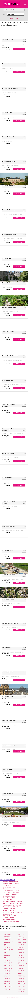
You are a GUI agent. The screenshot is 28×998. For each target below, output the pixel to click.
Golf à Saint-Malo (7, 899)
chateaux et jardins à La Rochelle (7, 975)
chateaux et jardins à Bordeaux (7, 944)
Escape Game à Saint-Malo (10, 898)
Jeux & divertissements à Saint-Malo (12, 901)
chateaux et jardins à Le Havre (21, 934)
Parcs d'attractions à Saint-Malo (11, 907)
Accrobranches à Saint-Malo (10, 881)
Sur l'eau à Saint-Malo (9, 919)
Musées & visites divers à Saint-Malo (12, 903)
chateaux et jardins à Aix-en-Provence (22, 967)
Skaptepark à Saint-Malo (9, 914)
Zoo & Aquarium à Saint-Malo (11, 921)
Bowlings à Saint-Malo (9, 887)
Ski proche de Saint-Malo (9, 916)
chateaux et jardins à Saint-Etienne (21, 972)
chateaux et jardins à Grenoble (21, 954)
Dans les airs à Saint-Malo (10, 894)
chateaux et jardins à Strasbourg (7, 952)
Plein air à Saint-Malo (8, 910)
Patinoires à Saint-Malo (9, 908)
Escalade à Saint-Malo (9, 896)
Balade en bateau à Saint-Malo (11, 883)
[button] (25, 3)
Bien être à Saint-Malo (9, 885)
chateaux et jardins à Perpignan (21, 946)
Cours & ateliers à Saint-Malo (11, 892)
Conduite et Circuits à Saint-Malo (11, 890)
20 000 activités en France (14, 997)
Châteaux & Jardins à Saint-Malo (11, 889)
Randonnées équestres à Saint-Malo (12, 912)
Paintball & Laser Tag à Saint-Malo (12, 905)
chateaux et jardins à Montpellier (7, 957)
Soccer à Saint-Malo (8, 917)
